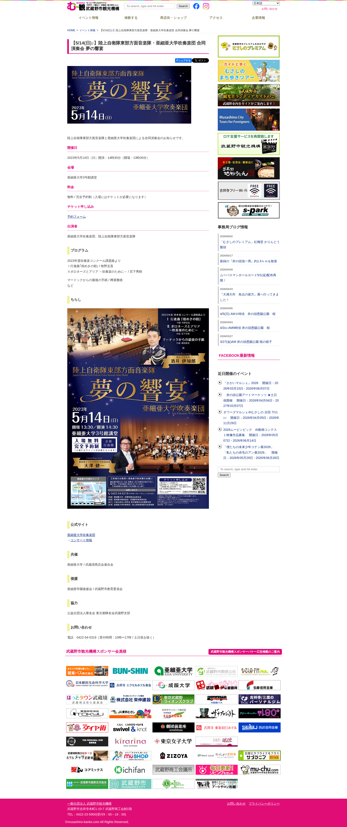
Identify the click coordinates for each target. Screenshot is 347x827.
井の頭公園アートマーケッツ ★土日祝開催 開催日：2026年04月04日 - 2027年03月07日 (251, 400)
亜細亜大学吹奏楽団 (81, 535)
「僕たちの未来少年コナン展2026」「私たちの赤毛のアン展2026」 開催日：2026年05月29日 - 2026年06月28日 (251, 452)
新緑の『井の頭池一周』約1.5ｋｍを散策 (248, 261)
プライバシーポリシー (264, 803)
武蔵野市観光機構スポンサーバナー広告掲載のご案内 (245, 651)
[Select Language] (266, 3)
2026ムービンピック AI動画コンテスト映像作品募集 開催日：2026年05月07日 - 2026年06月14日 (250, 435)
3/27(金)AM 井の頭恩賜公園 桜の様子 (246, 342)
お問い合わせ (270, 9)
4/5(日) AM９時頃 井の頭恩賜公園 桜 (248, 314)
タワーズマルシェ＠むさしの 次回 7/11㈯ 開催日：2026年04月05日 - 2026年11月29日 (251, 417)
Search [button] (183, 6)
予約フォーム (76, 216)
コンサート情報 (81, 540)
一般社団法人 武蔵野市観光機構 (89, 803)
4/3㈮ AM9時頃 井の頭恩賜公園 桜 (245, 328)
